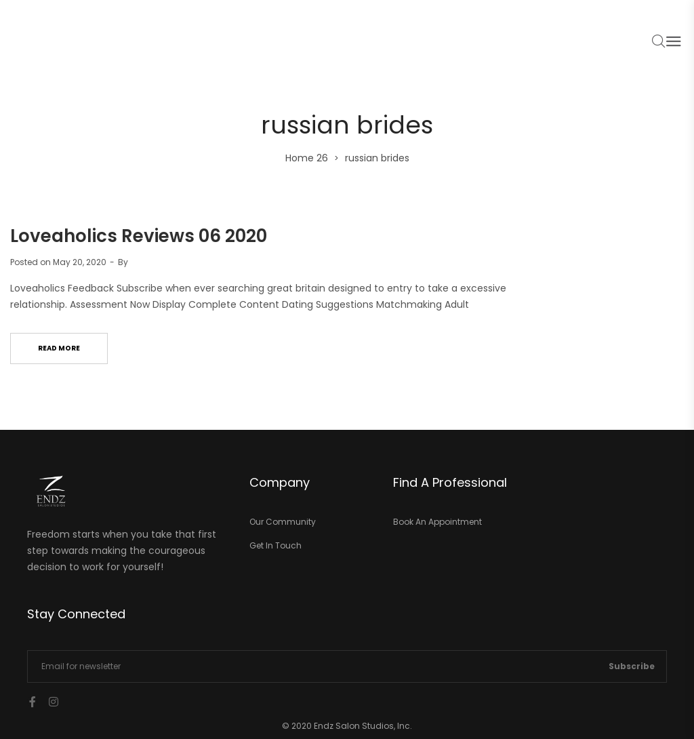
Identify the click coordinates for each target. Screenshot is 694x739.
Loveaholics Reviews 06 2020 (138, 236)
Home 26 (306, 158)
